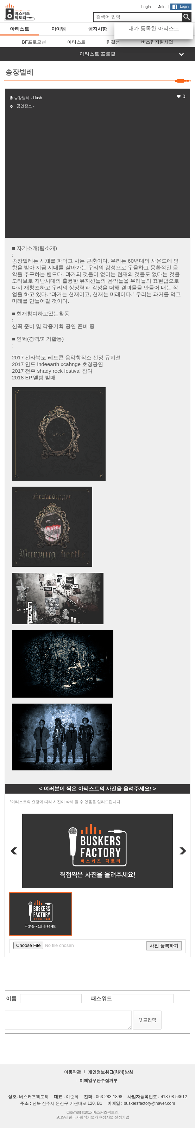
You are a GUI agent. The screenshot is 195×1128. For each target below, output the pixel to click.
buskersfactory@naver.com (149, 1103)
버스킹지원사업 (157, 42)
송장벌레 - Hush (28, 98)
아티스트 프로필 (97, 54)
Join (161, 7)
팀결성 (113, 42)
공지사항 (92, 29)
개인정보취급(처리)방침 (110, 1072)
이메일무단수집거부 (99, 1080)
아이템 (52, 29)
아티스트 (14, 29)
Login (146, 7)
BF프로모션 (34, 42)
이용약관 (72, 1072)
